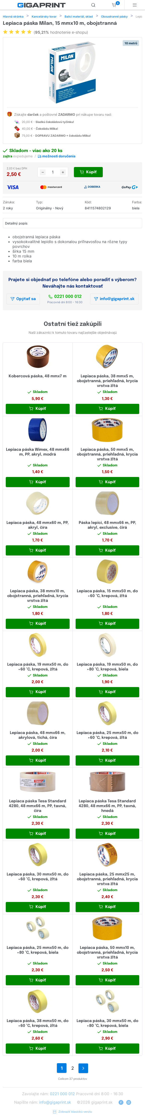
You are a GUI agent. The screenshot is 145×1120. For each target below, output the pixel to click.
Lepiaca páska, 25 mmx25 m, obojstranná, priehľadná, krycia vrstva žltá (107, 880)
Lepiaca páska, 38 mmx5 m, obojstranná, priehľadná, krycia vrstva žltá (107, 381)
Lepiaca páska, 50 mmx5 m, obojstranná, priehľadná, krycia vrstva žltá (107, 455)
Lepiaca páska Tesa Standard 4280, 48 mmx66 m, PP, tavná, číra (37, 806)
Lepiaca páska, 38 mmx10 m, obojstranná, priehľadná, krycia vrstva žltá (37, 596)
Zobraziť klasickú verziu (72, 1112)
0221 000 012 (65, 297)
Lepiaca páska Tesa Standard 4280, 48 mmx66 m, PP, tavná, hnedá (107, 806)
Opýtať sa (23, 299)
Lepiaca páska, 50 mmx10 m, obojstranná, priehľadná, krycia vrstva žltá (107, 953)
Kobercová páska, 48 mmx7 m (37, 377)
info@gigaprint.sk (114, 299)
